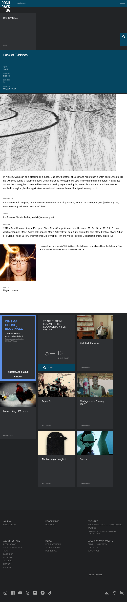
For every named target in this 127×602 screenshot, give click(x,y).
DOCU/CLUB (93, 548)
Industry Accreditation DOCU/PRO (105, 525)
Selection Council (12, 548)
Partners (8, 554)
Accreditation (52, 548)
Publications (10, 525)
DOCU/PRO (50, 525)
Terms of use (95, 575)
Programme (52, 521)
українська (21, 3)
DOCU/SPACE (94, 551)
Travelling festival (98, 544)
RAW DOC (92, 528)
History (7, 564)
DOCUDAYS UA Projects (100, 541)
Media (48, 541)
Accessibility (10, 557)
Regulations (9, 544)
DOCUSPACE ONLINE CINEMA (18, 373)
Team (5, 551)
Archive (7, 567)
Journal (8, 521)
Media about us (53, 544)
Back (5, 45)
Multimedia (51, 551)
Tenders (7, 561)
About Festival (11, 541)
